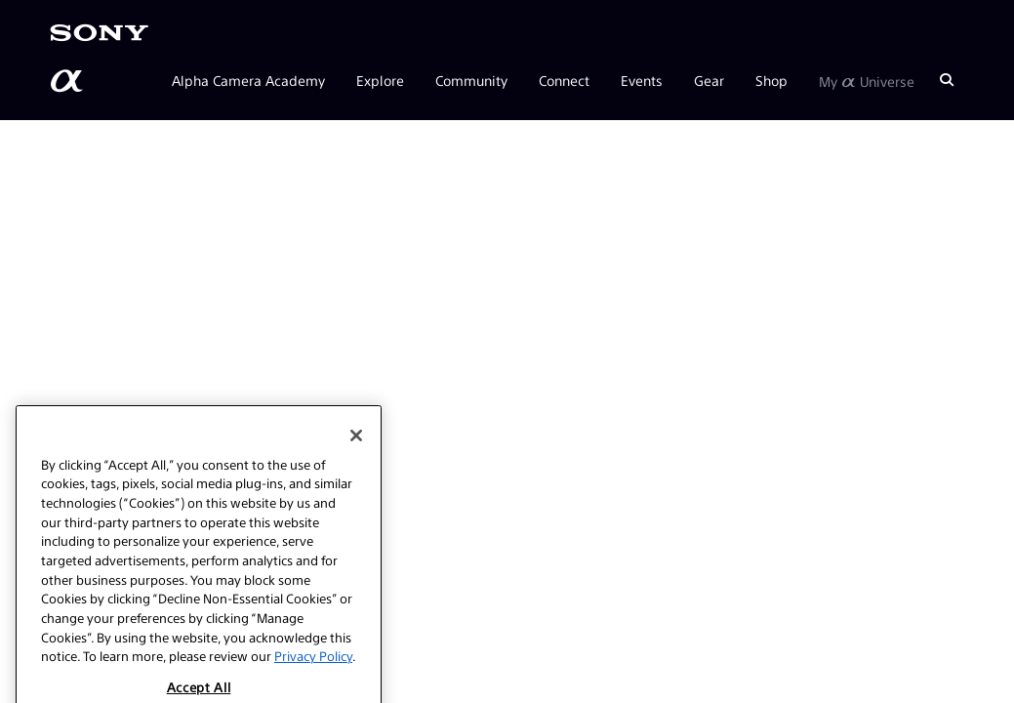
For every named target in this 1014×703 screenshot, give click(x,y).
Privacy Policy (313, 675)
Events (642, 80)
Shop (771, 80)
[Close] (356, 455)
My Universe (866, 80)
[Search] (946, 80)
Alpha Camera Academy (248, 80)
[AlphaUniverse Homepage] (68, 81)
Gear (709, 80)
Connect (564, 80)
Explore (380, 80)
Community (471, 80)
